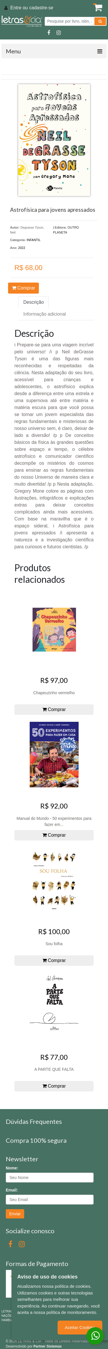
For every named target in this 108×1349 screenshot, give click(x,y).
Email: (12, 1190)
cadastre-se (41, 7)
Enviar (15, 1213)
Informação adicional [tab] (44, 314)
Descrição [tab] (33, 302)
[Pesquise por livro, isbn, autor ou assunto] (69, 21)
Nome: (12, 1168)
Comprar (23, 287)
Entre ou (19, 7)
